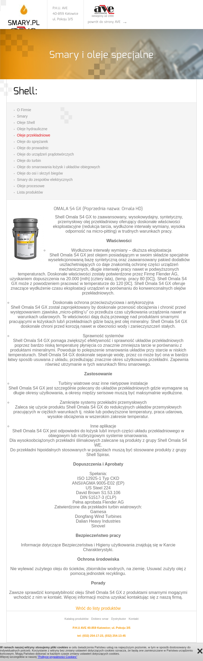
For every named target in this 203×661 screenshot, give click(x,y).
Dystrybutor (118, 618)
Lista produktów (30, 192)
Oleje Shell (26, 122)
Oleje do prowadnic (33, 148)
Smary (22, 116)
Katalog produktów (76, 618)
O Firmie (24, 110)
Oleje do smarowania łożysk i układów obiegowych (58, 167)
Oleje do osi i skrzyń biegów (40, 173)
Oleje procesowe (30, 186)
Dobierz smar (99, 618)
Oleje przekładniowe (33, 135)
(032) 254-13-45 (115, 635)
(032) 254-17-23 (92, 635)
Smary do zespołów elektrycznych (45, 179)
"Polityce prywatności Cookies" (57, 656)
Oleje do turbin (29, 160)
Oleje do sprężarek (32, 141)
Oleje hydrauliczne (32, 129)
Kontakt (134, 618)
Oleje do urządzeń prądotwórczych (45, 154)
